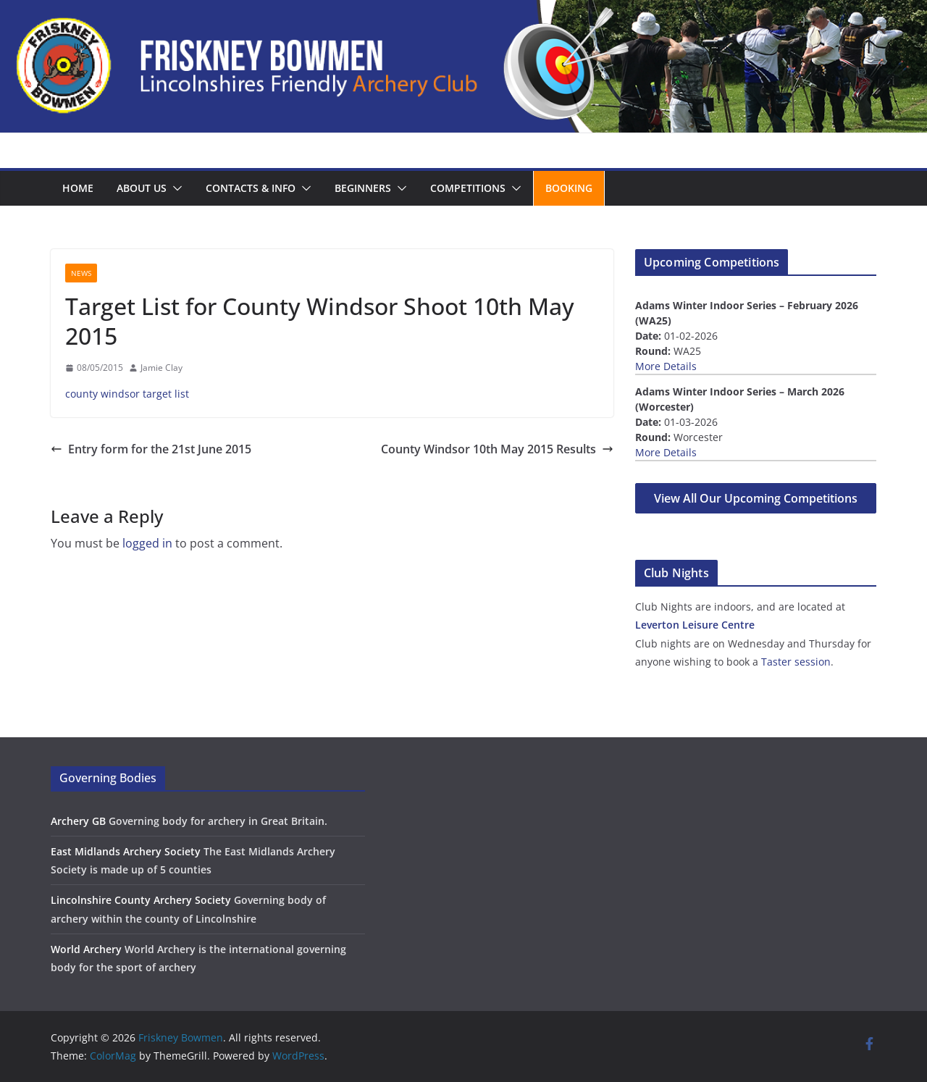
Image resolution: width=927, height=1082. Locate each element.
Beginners (363, 188)
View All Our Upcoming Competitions (755, 498)
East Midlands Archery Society (126, 851)
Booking (568, 188)
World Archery (86, 949)
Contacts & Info (250, 188)
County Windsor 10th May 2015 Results (497, 449)
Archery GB (78, 821)
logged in (147, 543)
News (81, 273)
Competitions (468, 188)
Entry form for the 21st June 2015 (151, 449)
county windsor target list (127, 393)
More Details (666, 366)
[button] (175, 188)
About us (142, 188)
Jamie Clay (161, 367)
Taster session (796, 661)
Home (77, 188)
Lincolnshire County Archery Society (141, 900)
